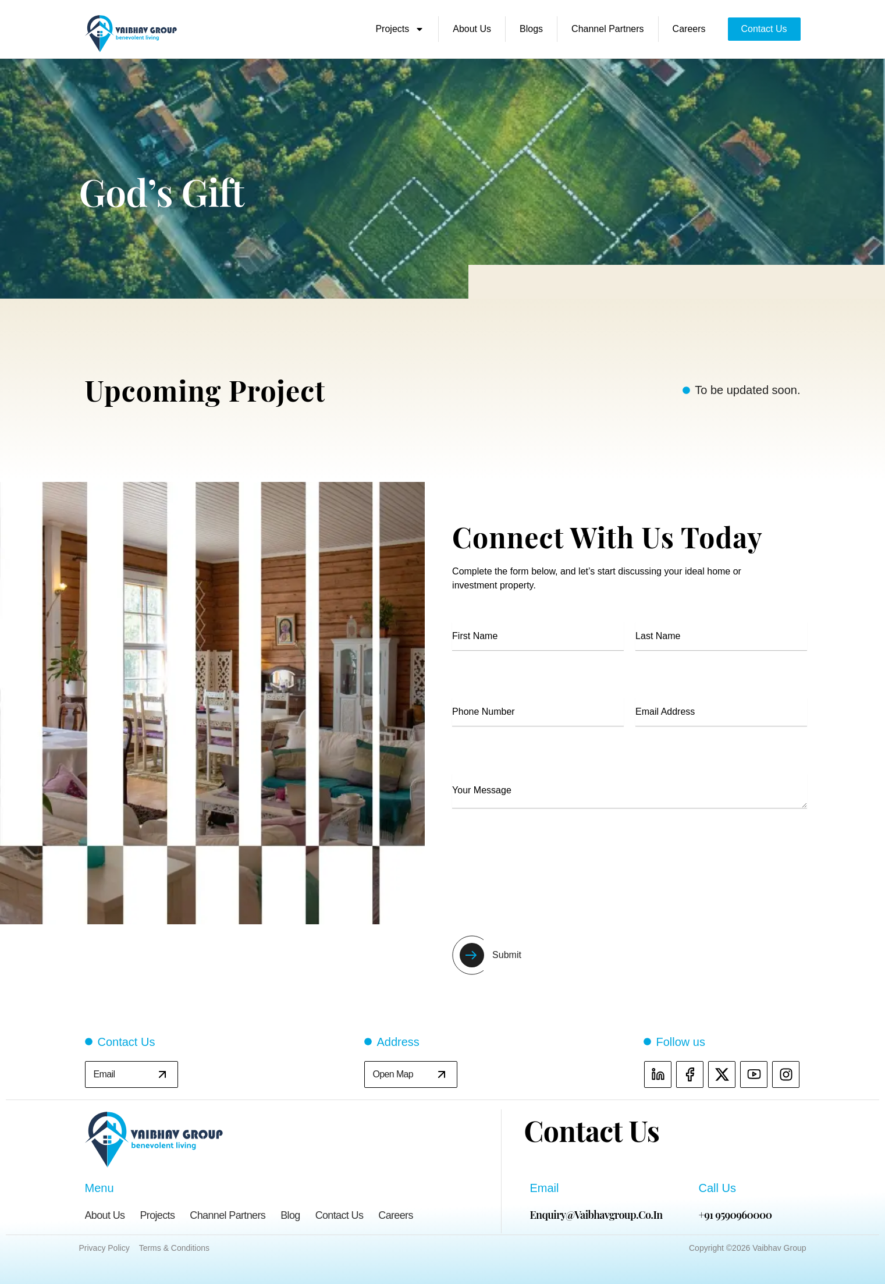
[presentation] (540, 868)
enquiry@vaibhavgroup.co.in (596, 1215)
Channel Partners (607, 29)
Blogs (531, 29)
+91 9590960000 (735, 1215)
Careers (689, 29)
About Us (472, 29)
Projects (399, 29)
